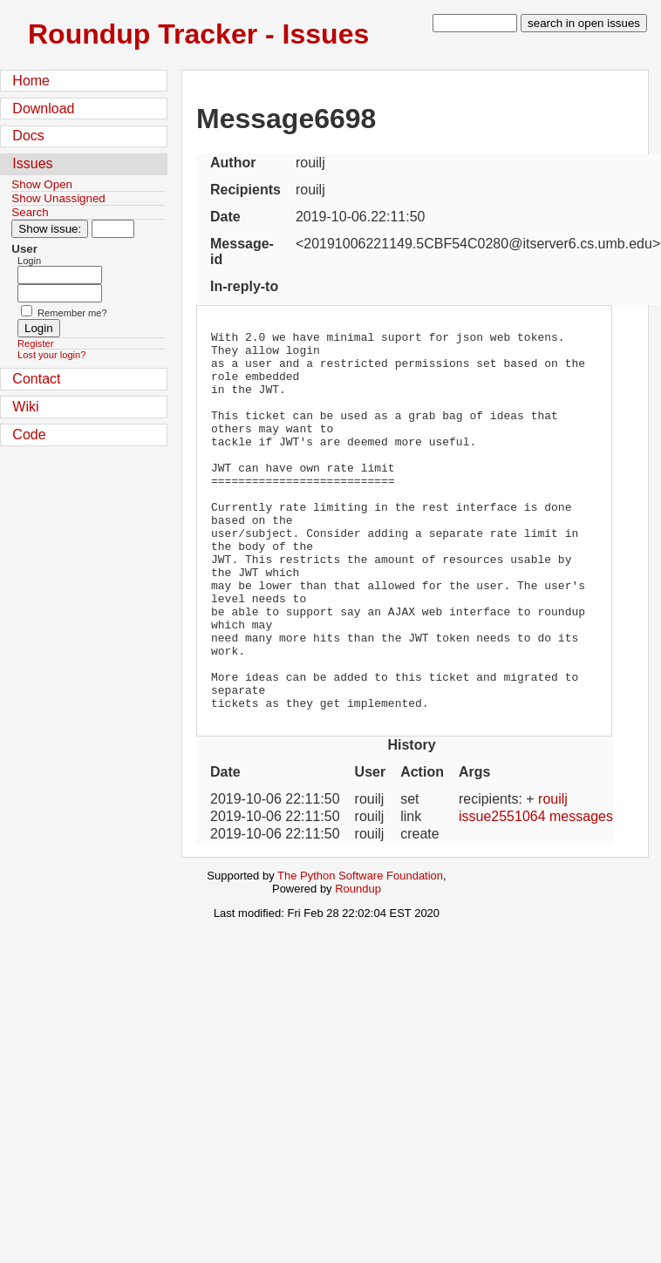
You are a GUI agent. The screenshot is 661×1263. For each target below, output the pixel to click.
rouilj (553, 874)
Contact (36, 378)
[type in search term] (475, 23)
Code (28, 434)
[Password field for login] (59, 293)
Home (31, 80)
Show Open (41, 184)
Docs (28, 135)
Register (35, 343)
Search (29, 212)
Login (29, 260)
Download (43, 108)
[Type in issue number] (113, 229)
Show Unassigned (58, 198)
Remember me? (72, 313)
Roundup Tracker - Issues (198, 34)
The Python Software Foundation (360, 951)
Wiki (25, 406)
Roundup (358, 964)
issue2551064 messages (536, 892)
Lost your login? (51, 355)
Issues (32, 163)
